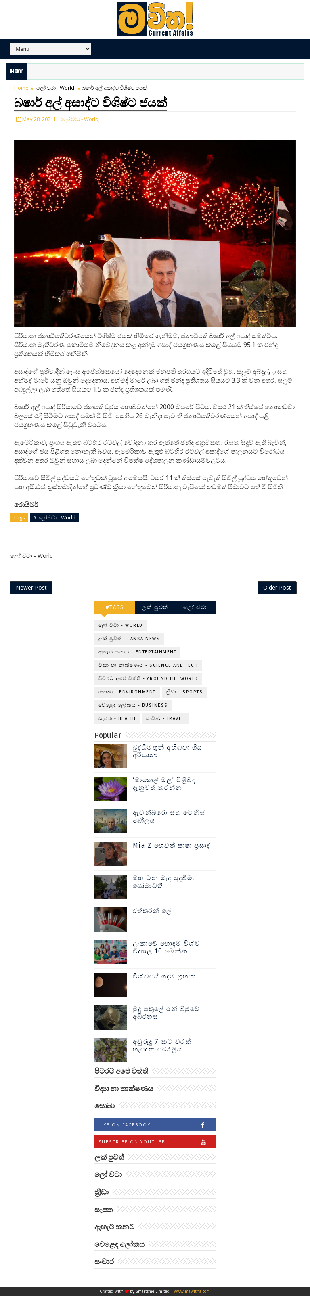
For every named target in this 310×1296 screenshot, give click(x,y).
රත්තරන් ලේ (152, 911)
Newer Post (31, 588)
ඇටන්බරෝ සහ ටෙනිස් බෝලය (169, 817)
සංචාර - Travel (165, 719)
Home (21, 87)
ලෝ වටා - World (55, 87)
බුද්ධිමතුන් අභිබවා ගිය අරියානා (168, 752)
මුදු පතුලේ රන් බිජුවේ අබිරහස (166, 1013)
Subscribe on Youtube (156, 1143)
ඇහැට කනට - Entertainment (137, 653)
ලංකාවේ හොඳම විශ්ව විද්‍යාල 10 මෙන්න (167, 948)
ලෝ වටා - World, (80, 118)
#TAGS (115, 608)
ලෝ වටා (195, 608)
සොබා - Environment (127, 693)
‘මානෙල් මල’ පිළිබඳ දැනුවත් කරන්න (164, 784)
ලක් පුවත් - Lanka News (129, 639)
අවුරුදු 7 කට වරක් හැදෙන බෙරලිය (162, 1046)
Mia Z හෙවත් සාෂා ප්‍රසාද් (172, 846)
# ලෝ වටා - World (54, 516)
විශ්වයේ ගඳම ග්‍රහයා (164, 977)
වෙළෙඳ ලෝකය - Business (133, 706)
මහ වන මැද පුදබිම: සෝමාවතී (164, 882)
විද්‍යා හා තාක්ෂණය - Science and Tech (148, 666)
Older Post (277, 588)
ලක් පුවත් (155, 608)
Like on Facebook (156, 1126)
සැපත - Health (117, 719)
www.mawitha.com (192, 1291)
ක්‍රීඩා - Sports (184, 693)
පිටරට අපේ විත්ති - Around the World (148, 679)
